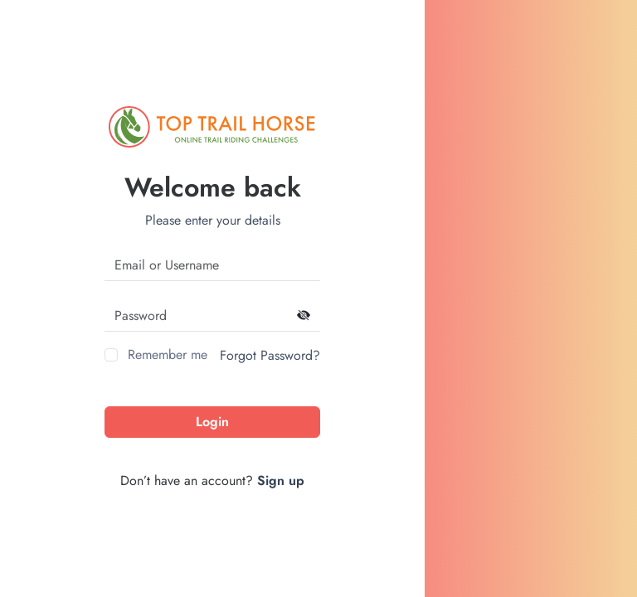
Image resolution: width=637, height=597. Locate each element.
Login (212, 421)
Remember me (167, 354)
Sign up (280, 480)
